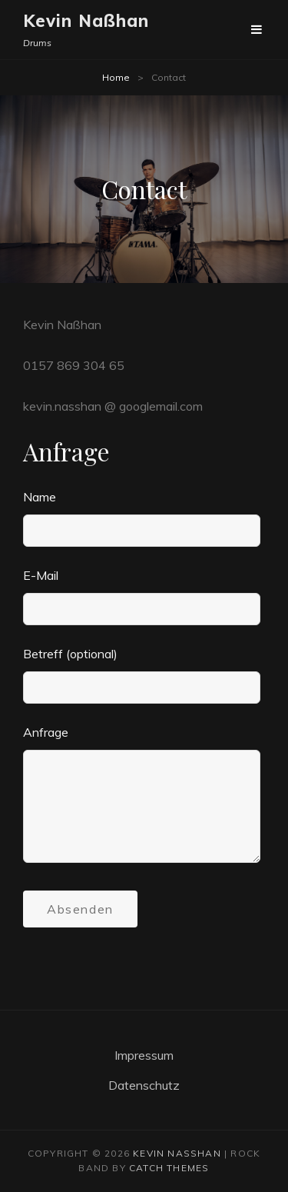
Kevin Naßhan (86, 21)
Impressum (144, 1055)
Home (116, 77)
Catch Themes (169, 1168)
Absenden (80, 909)
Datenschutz (144, 1085)
